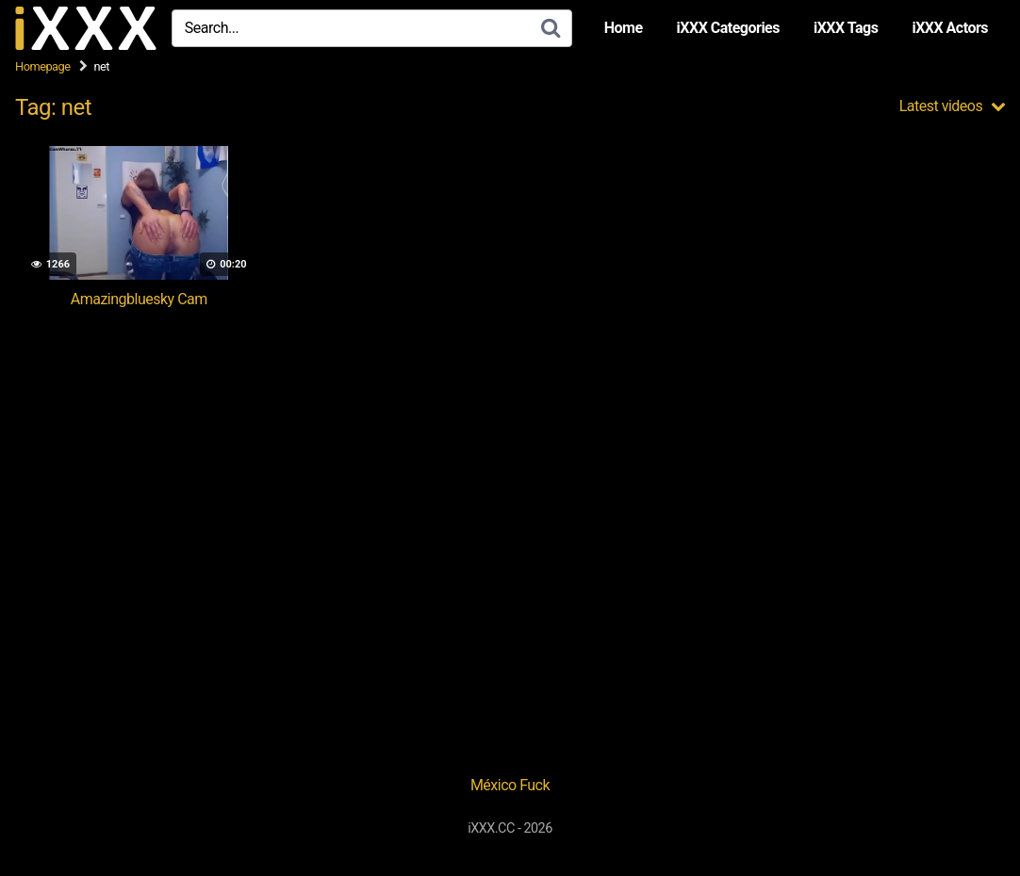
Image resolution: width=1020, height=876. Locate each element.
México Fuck (510, 785)
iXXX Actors (950, 28)
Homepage (43, 66)
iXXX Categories (728, 28)
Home (623, 28)
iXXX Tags (846, 28)
